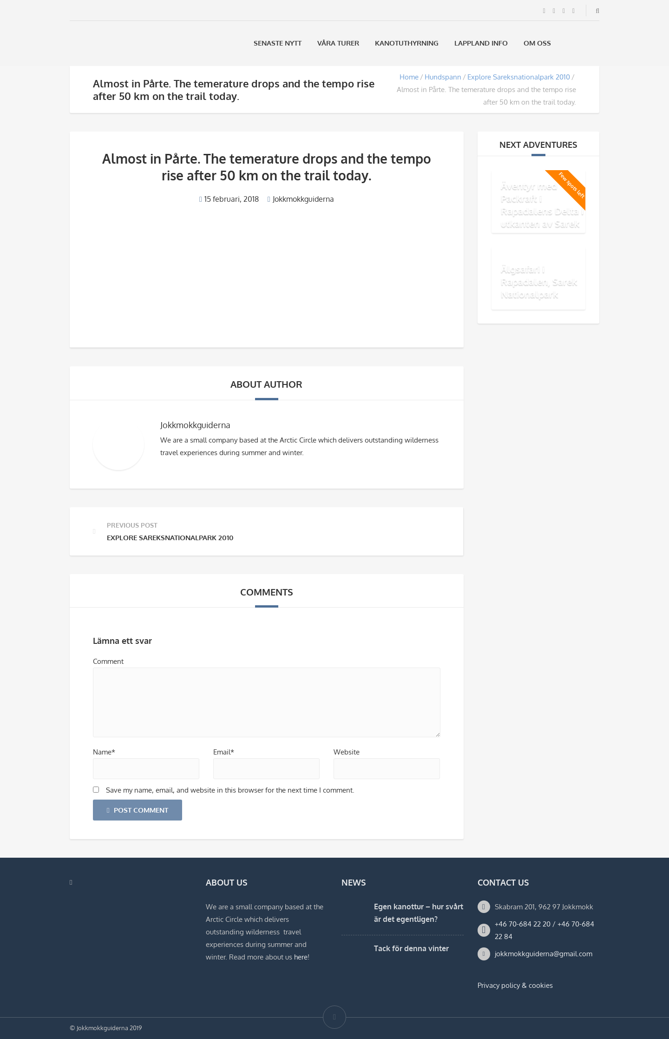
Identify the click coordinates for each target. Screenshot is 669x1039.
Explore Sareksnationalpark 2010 (518, 77)
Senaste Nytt (278, 43)
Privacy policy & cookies (515, 985)
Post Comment (137, 810)
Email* (223, 752)
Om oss (537, 43)
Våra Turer (338, 43)
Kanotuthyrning (407, 43)
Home (409, 77)
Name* (104, 752)
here (301, 957)
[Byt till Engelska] (595, 43)
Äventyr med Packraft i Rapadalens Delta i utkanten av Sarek (542, 204)
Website (347, 752)
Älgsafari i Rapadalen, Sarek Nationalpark (539, 281)
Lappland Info (481, 43)
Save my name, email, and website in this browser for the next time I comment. (230, 790)
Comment (108, 661)
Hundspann (443, 77)
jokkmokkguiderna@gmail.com (543, 953)
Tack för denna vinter (411, 948)
